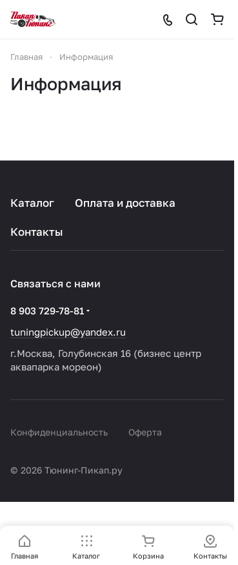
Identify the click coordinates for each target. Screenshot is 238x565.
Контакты (36, 231)
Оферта (145, 431)
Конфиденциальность (59, 431)
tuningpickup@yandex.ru (68, 332)
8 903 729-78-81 (47, 310)
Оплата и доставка (125, 202)
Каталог (32, 202)
